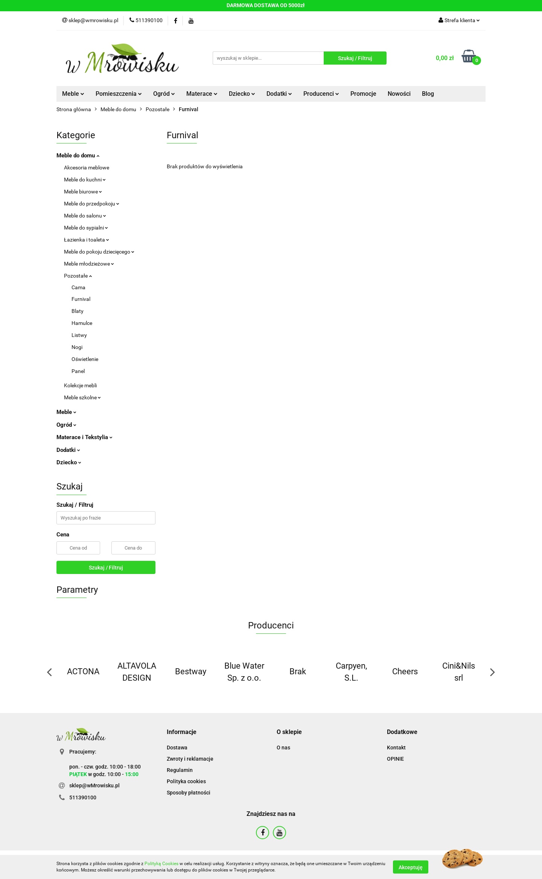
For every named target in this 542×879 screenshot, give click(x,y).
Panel (78, 371)
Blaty (78, 311)
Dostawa (177, 748)
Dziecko (242, 93)
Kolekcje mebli (80, 385)
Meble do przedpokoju (91, 204)
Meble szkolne (82, 397)
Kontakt (396, 748)
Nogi (77, 347)
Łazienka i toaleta (86, 240)
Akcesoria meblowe (86, 168)
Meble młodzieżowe (89, 264)
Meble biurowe (83, 192)
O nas (283, 748)
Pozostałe (78, 276)
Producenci (321, 93)
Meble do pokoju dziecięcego (99, 252)
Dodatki (279, 93)
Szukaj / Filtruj (106, 568)
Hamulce (82, 323)
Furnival (81, 299)
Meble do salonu (85, 216)
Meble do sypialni (86, 228)
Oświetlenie (85, 359)
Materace (202, 93)
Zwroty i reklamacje (190, 759)
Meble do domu (77, 155)
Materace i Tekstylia (84, 437)
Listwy (79, 335)
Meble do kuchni (85, 180)
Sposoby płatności (188, 793)
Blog (428, 93)
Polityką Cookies (161, 863)
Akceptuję (411, 867)
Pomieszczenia (119, 93)
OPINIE (395, 759)
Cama (78, 287)
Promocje (363, 93)
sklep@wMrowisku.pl (94, 785)
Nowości (399, 93)
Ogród (164, 93)
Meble (73, 93)
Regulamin (180, 770)
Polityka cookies (186, 781)
